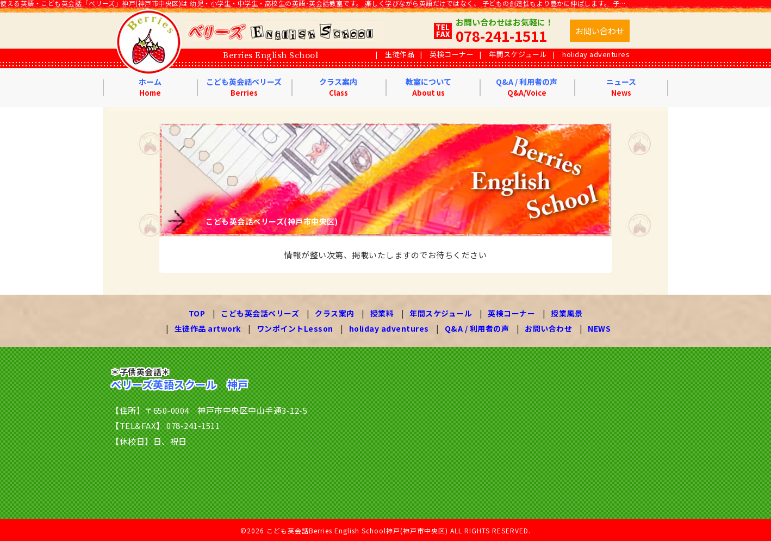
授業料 (382, 313)
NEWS (599, 327)
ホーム (150, 87)
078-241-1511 (501, 36)
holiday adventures (596, 54)
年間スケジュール (518, 54)
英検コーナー (452, 54)
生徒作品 (399, 54)
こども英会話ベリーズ (244, 87)
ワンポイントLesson (295, 327)
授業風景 (566, 313)
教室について (428, 87)
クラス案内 (338, 87)
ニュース (621, 87)
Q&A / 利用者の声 (526, 87)
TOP (197, 313)
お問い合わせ (548, 327)
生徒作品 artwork (208, 327)
